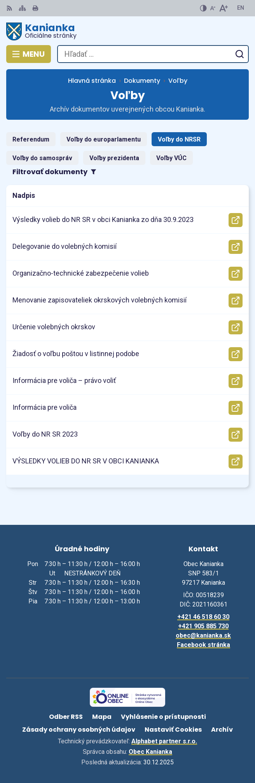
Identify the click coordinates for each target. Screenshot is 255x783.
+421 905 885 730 (203, 626)
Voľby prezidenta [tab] (114, 158)
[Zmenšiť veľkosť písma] (212, 8)
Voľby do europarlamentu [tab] (103, 139)
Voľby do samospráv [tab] (42, 158)
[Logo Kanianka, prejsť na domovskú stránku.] (127, 31)
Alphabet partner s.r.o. (164, 741)
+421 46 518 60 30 (203, 616)
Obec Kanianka (150, 751)
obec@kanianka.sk (203, 635)
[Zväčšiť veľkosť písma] (223, 8)
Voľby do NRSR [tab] (179, 139)
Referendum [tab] (30, 139)
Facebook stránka (203, 644)
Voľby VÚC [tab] (171, 158)
